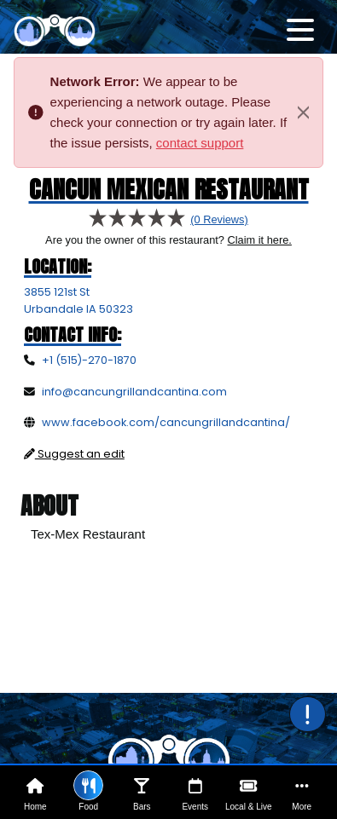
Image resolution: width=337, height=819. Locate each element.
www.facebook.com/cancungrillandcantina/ (166, 422)
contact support (200, 143)
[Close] (303, 112)
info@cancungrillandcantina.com (134, 391)
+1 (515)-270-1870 (89, 360)
